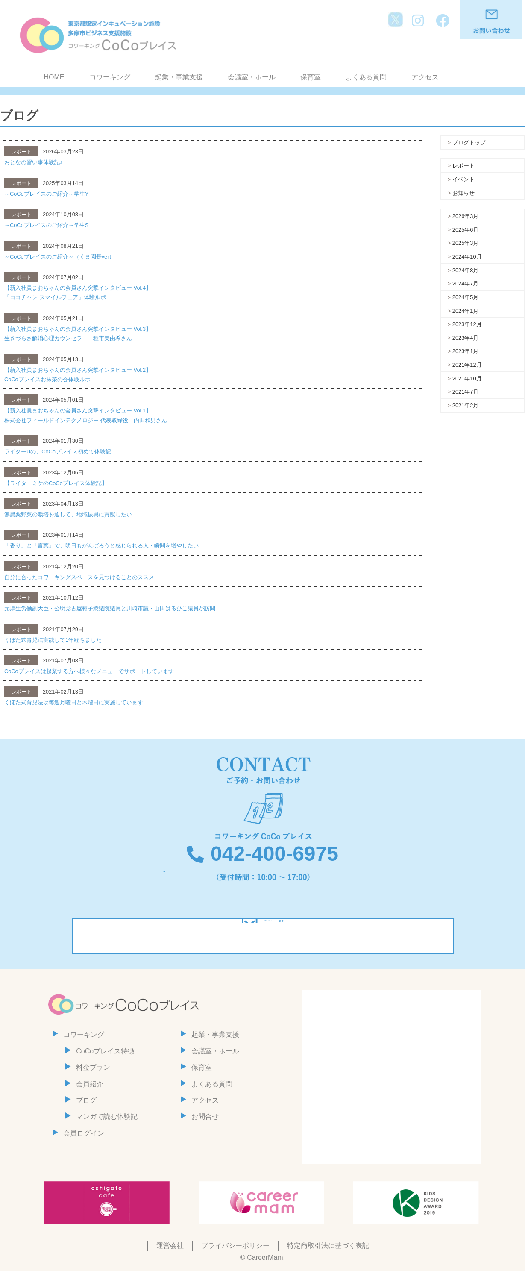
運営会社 (170, 1245)
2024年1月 (465, 311)
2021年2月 (465, 405)
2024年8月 (465, 270)
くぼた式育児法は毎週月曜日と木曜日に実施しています (73, 702)
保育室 (310, 77)
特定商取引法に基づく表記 (328, 1245)
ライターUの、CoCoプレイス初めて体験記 (57, 451)
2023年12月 (467, 324)
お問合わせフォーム (268, 936)
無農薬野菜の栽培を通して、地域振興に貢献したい (68, 514)
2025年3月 (465, 243)
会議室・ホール (252, 77)
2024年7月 (465, 283)
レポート (463, 165)
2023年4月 (465, 338)
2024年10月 (467, 256)
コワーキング (109, 77)
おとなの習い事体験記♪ (33, 162)
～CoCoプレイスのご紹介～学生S (46, 225)
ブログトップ (469, 142)
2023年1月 (465, 351)
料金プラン (93, 1067)
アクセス (425, 77)
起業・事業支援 (179, 77)
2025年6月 (465, 230)
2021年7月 (465, 391)
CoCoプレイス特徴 (105, 1051)
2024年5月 (465, 297)
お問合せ (205, 1116)
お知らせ (463, 193)
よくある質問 (366, 77)
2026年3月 (465, 216)
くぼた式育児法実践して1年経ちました (53, 640)
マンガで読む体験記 (107, 1116)
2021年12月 (467, 365)
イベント (463, 179)
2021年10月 (467, 378)
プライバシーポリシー (235, 1245)
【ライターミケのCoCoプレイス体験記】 (55, 483)
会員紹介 (89, 1084)
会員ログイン (83, 1133)
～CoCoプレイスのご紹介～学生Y (46, 194)
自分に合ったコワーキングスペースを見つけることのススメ (79, 577)
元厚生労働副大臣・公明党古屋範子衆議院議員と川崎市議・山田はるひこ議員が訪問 (109, 608)
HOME (54, 77)
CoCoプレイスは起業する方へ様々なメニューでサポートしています (89, 671)
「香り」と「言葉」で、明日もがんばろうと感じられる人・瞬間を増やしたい (101, 545)
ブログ (86, 1100)
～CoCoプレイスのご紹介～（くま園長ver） (59, 256)
